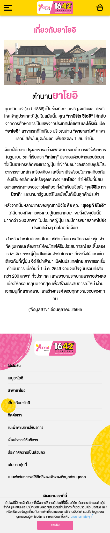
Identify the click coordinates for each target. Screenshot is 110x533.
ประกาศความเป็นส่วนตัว (26, 453)
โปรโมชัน (14, 366)
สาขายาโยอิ (17, 391)
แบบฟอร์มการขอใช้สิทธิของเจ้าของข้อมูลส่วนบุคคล (47, 477)
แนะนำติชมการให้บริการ (25, 428)
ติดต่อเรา (15, 415)
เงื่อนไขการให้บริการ (23, 440)
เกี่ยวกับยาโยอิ (19, 403)
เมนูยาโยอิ (15, 378)
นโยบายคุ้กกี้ (17, 465)
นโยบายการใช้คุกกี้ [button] (82, 516)
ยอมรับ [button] (55, 525)
